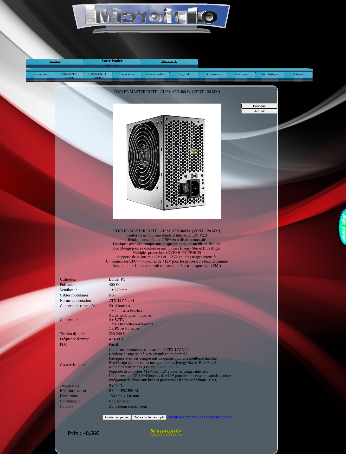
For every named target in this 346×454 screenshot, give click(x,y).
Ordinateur (212, 74)
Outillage (241, 74)
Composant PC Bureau (69, 75)
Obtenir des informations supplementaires (199, 417)
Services (55, 61)
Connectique (127, 74)
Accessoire (40, 74)
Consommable (155, 74)
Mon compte (169, 61)
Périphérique (269, 74)
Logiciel (184, 74)
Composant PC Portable (97, 75)
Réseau (298, 74)
